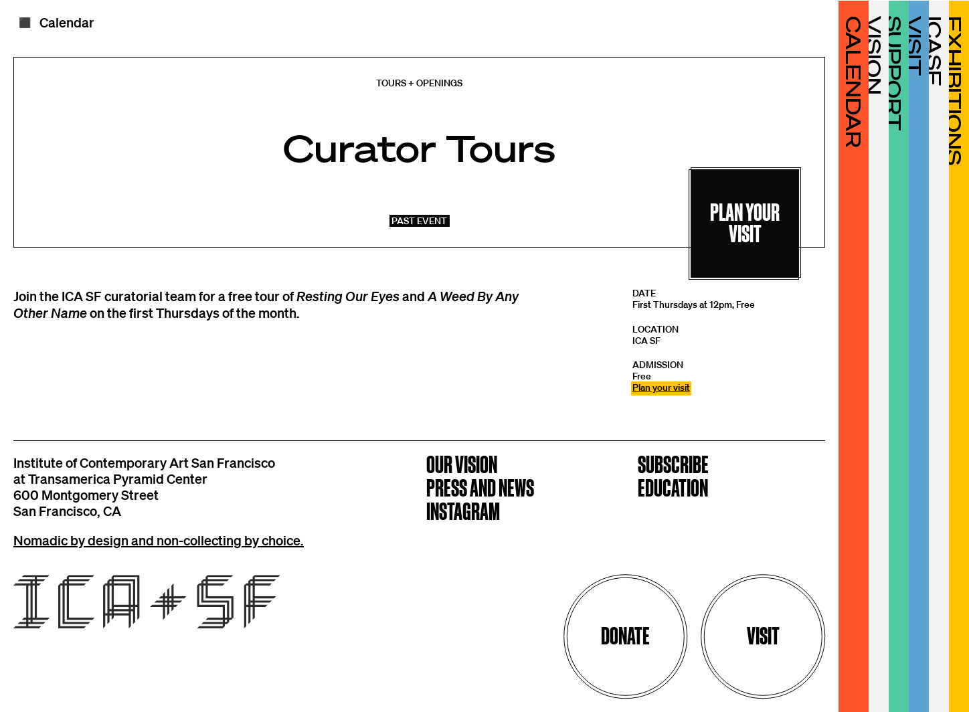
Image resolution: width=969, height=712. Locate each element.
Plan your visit (661, 387)
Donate (625, 636)
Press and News (480, 489)
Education (673, 489)
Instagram (463, 513)
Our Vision (461, 466)
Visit (763, 636)
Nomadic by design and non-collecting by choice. (158, 540)
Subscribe (673, 466)
